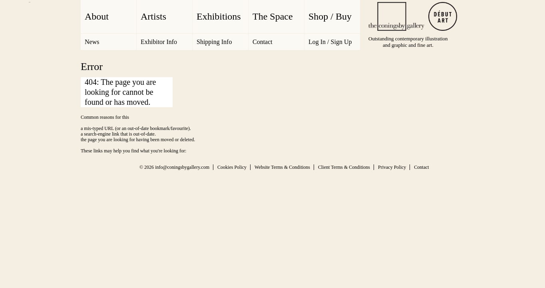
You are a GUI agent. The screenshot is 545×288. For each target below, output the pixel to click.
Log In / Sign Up (330, 41)
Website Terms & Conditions (282, 167)
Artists (153, 16)
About (97, 16)
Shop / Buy (330, 16)
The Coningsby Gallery (396, 16)
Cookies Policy (232, 167)
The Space (273, 16)
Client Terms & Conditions (344, 167)
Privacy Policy (392, 167)
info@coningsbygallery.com (182, 167)
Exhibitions (219, 16)
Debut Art (442, 16)
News (92, 41)
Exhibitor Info (159, 41)
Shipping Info (214, 41)
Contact (262, 41)
